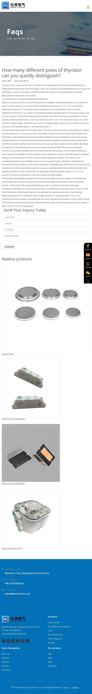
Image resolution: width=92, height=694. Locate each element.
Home (9, 38)
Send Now (9, 247)
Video (50, 658)
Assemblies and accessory (59, 626)
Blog (50, 662)
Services (21, 38)
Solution (5, 662)
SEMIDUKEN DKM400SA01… (14, 419)
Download (52, 666)
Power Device (54, 622)
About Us (6, 654)
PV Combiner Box (55, 634)
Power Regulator (55, 638)
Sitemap (75, 687)
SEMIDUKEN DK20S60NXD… (14, 484)
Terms (66, 687)
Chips (50, 630)
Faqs (33, 38)
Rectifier (51, 642)
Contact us (6, 670)
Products (6, 658)
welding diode (8, 354)
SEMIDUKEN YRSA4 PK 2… (13, 548)
